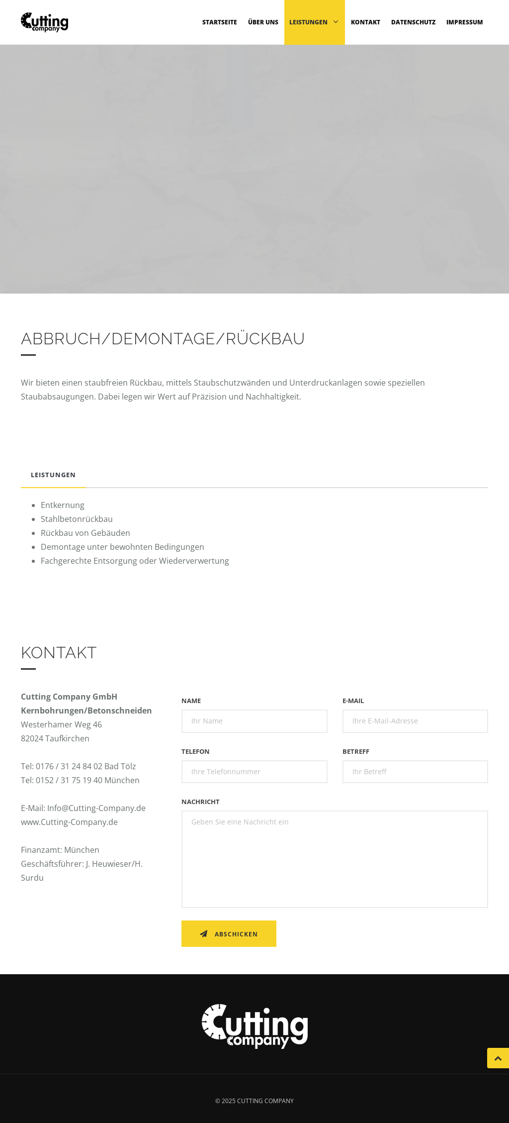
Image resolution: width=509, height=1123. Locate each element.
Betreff (355, 751)
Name (191, 700)
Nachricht (200, 801)
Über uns (263, 22)
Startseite (219, 22)
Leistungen (314, 21)
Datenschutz (413, 22)
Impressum (464, 22)
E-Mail (353, 700)
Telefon (195, 751)
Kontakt (365, 22)
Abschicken (229, 934)
